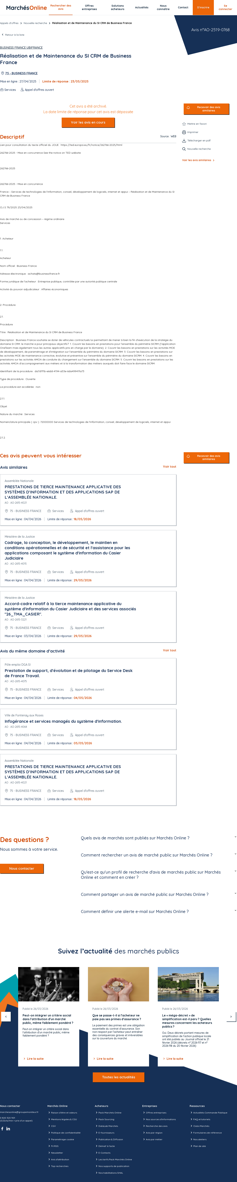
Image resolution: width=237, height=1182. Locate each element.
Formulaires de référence (206, 1132)
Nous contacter (21, 868)
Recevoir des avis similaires (208, 109)
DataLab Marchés (106, 1126)
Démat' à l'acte (105, 1146)
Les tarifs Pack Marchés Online (113, 1159)
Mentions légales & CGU (62, 1119)
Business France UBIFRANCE (21, 47)
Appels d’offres (9, 23)
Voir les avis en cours (88, 122)
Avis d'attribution (58, 1159)
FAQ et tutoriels (200, 1119)
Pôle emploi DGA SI (18, 664)
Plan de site (198, 1146)
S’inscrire (203, 7)
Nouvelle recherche (35, 23)
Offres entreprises (89, 7)
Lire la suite (33, 1058)
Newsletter (55, 1153)
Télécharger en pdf (199, 140)
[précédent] (6, 1016)
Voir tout (169, 466)
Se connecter (225, 7)
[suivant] (231, 1016)
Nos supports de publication (112, 1166)
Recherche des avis (154, 1126)
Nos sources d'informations (159, 1119)
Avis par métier (152, 1139)
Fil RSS (53, 1146)
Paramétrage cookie (60, 1139)
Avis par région (152, 1132)
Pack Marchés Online (108, 1112)
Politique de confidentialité (64, 1132)
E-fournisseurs (104, 1132)
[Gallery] (118, 1017)
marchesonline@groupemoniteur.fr (19, 1112)
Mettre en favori (197, 123)
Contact (183, 7)
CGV (51, 1126)
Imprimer (192, 132)
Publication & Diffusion (109, 1139)
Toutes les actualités (118, 1077)
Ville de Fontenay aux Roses (24, 715)
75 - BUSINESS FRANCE (21, 73)
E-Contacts (102, 1153)
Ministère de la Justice (20, 536)
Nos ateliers (198, 1139)
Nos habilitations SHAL (109, 1173)
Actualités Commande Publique (208, 1112)
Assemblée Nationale (19, 481)
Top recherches (57, 1166)
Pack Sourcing (104, 1119)
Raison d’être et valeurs (62, 1112)
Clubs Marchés (199, 1126)
